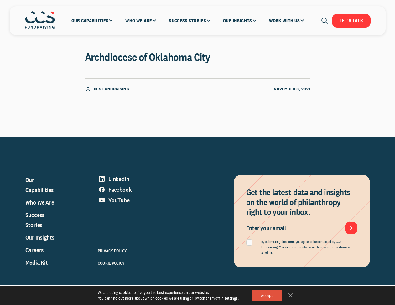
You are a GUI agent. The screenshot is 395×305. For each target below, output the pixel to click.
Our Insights (40, 237)
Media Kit (36, 262)
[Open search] (324, 20)
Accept (267, 295)
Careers (34, 250)
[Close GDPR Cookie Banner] (290, 295)
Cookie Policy (111, 263)
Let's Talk (351, 20)
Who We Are (39, 202)
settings (231, 298)
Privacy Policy (112, 250)
